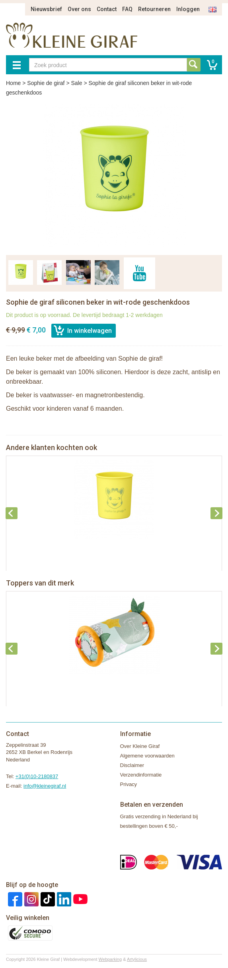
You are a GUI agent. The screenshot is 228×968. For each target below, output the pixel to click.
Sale (76, 83)
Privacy (128, 784)
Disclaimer (132, 765)
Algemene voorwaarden (147, 756)
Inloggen (188, 9)
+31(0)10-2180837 (37, 776)
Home (13, 83)
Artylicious (137, 959)
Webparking (110, 959)
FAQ (127, 9)
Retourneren (154, 9)
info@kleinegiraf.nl (44, 786)
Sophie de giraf (45, 83)
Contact (107, 9)
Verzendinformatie (141, 775)
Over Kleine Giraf (140, 746)
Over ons (79, 9)
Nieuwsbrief (46, 9)
